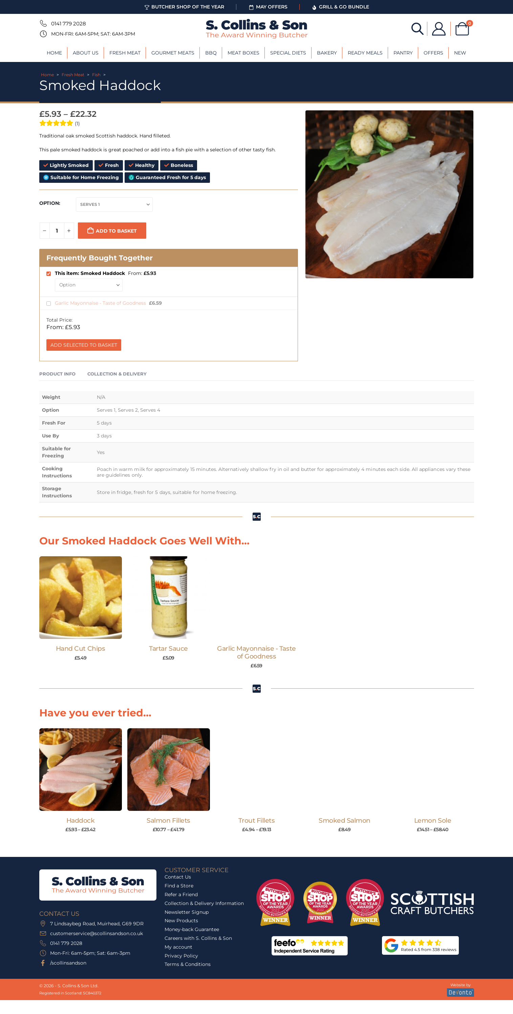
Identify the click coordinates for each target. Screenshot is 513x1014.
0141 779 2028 (68, 23)
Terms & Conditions (188, 964)
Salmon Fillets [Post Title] (168, 820)
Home (54, 53)
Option (49, 203)
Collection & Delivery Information (204, 903)
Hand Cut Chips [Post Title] (80, 648)
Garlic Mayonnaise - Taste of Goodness (101, 303)
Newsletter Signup (187, 912)
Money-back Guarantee (192, 929)
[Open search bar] (417, 28)
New (460, 53)
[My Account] (439, 29)
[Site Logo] (256, 29)
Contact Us (178, 877)
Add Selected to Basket (83, 345)
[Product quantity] (56, 230)
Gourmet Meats (172, 53)
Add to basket (116, 231)
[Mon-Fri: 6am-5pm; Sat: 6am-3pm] (42, 33)
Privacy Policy (181, 956)
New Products (181, 921)
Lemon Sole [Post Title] (432, 820)
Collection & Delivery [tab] (117, 373)
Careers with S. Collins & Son (198, 938)
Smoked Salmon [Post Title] (344, 820)
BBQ (211, 53)
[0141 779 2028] (42, 23)
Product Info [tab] (57, 373)
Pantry (403, 53)
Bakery (327, 53)
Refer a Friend (181, 894)
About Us (86, 53)
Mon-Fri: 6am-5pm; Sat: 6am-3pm (93, 34)
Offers (433, 53)
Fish (96, 74)
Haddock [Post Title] (80, 820)
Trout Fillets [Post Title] (256, 820)
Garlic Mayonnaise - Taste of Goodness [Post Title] (256, 652)
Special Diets (288, 53)
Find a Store (179, 886)
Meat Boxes (243, 53)
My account (178, 947)
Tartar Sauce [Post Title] (168, 648)
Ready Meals (365, 53)
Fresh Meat (125, 53)
